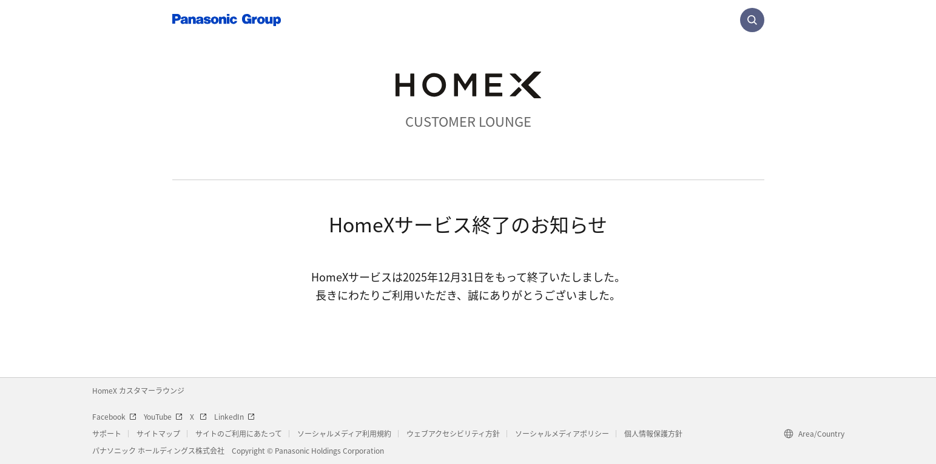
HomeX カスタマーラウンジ (138, 390)
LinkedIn (234, 416)
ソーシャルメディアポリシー (562, 433)
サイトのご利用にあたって (238, 433)
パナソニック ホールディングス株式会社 (158, 450)
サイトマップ (158, 433)
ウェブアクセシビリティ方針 (453, 433)
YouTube (163, 416)
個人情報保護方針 (653, 433)
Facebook (114, 416)
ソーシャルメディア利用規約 (344, 433)
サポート (106, 433)
